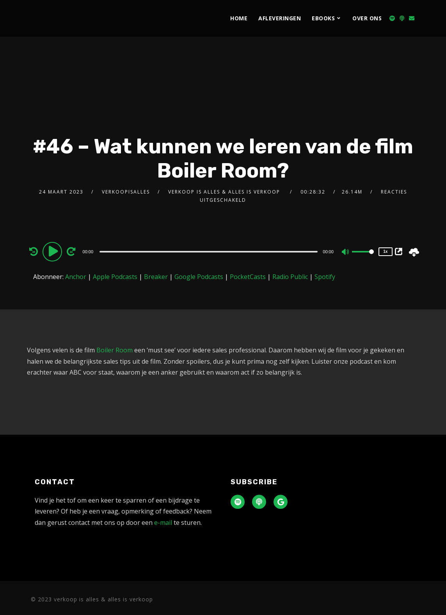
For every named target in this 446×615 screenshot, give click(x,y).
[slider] (209, 251)
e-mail (163, 522)
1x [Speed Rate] (385, 251)
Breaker (156, 276)
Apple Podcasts (115, 276)
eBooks (323, 18)
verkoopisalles (126, 191)
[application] (209, 251)
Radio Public (290, 276)
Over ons (367, 18)
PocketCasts (248, 276)
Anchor (75, 276)
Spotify (325, 276)
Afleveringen (279, 18)
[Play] (53, 251)
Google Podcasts (198, 276)
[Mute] (346, 252)
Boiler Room (114, 350)
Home (238, 18)
